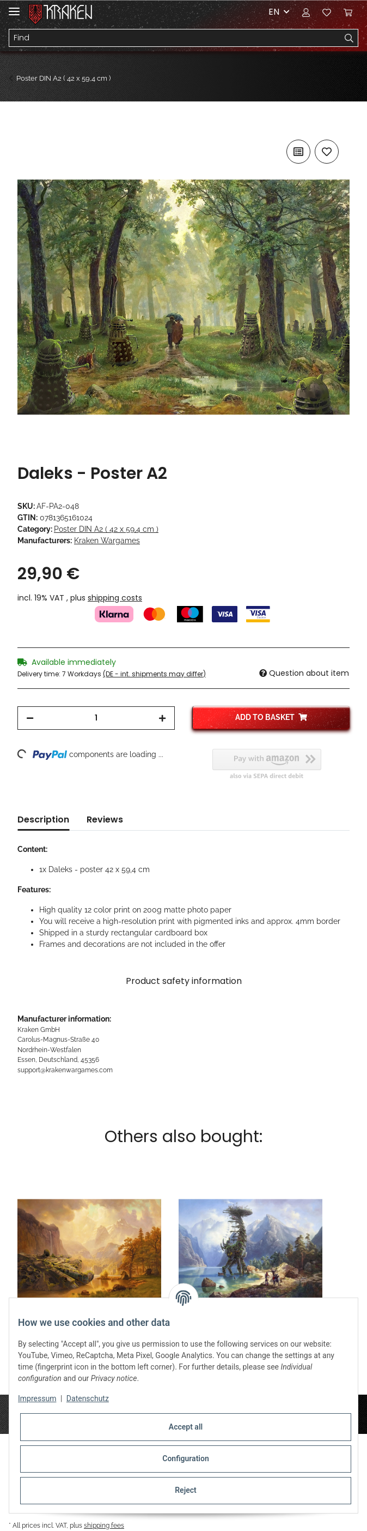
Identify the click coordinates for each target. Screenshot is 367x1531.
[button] (306, 12)
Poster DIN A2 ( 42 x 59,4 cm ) (106, 529)
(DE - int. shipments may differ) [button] (154, 674)
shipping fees (104, 1525)
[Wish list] (326, 12)
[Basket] (348, 12)
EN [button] (273, 11)
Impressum (37, 1398)
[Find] (175, 38)
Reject (186, 1490)
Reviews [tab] (105, 819)
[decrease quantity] (30, 718)
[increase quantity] (162, 718)
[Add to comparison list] (298, 152)
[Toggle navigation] (14, 7)
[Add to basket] (26, 125)
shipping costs (115, 597)
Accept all (186, 1426)
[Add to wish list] (327, 152)
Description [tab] (43, 819)
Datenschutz (87, 1398)
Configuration (185, 1458)
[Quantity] (96, 718)
